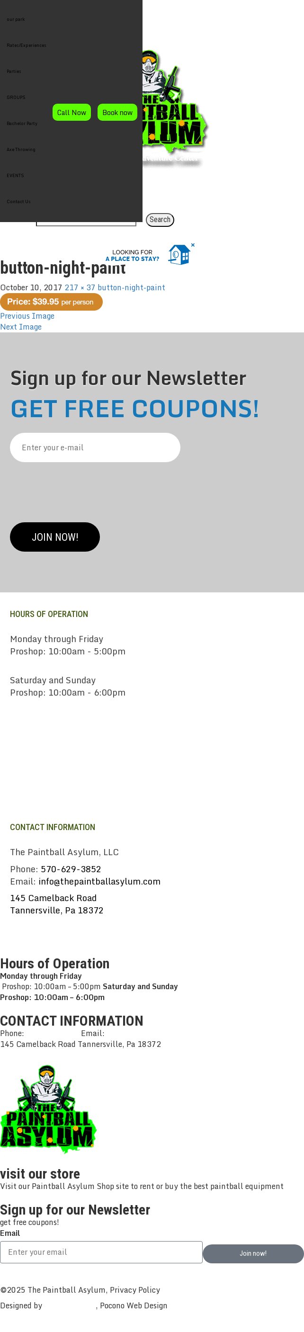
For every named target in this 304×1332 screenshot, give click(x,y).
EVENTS (15, 175)
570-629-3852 (71, 869)
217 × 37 (80, 287)
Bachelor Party (22, 123)
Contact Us (19, 201)
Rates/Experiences (26, 45)
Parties (14, 71)
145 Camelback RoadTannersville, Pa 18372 (57, 904)
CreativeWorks (70, 1305)
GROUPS (16, 97)
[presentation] (82, 488)
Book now (117, 112)
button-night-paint (131, 287)
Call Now (71, 112)
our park (16, 19)
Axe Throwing (21, 149)
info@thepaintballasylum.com (99, 881)
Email (10, 1233)
